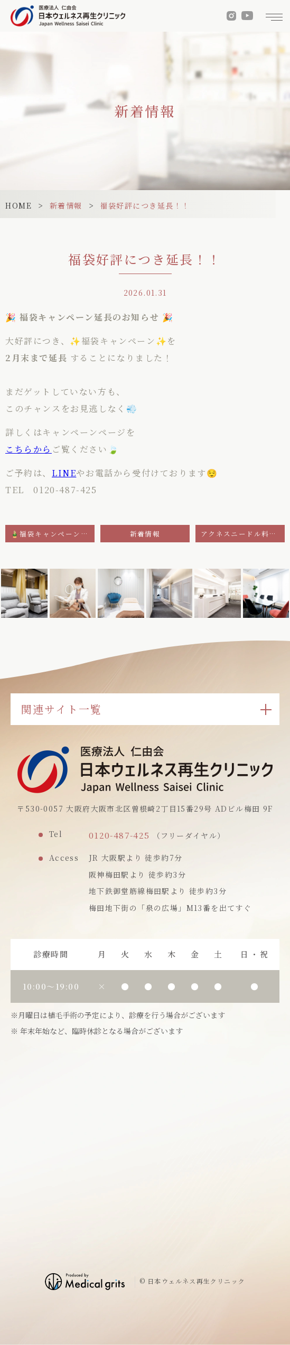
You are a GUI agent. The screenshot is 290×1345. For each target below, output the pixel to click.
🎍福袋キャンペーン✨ (50, 534)
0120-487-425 (119, 835)
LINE (64, 473)
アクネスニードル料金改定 (243, 534)
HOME (18, 205)
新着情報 (66, 205)
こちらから (28, 449)
